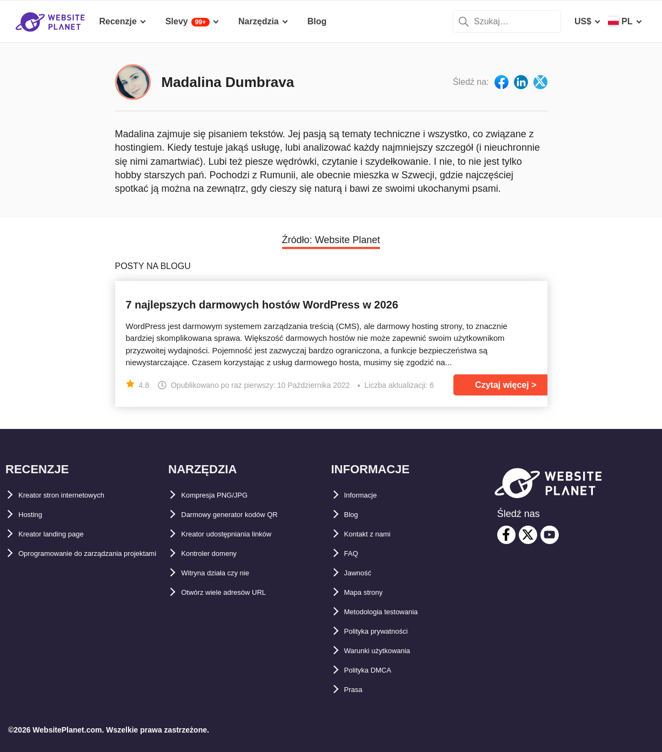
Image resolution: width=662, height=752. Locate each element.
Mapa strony (369, 592)
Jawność (362, 573)
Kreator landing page (61, 534)
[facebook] (506, 535)
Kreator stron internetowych (76, 495)
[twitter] (528, 535)
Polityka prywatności (387, 631)
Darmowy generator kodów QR (244, 514)
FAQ (353, 553)
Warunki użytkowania (388, 650)
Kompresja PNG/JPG (223, 495)
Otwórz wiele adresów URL (236, 592)
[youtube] (549, 535)
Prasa (356, 689)
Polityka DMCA (375, 670)
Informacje (366, 495)
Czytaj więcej (502, 385)
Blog (354, 514)
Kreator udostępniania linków (241, 534)
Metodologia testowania (393, 611)
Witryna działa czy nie (225, 573)
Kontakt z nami (375, 534)
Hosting (34, 514)
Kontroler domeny (218, 553)
